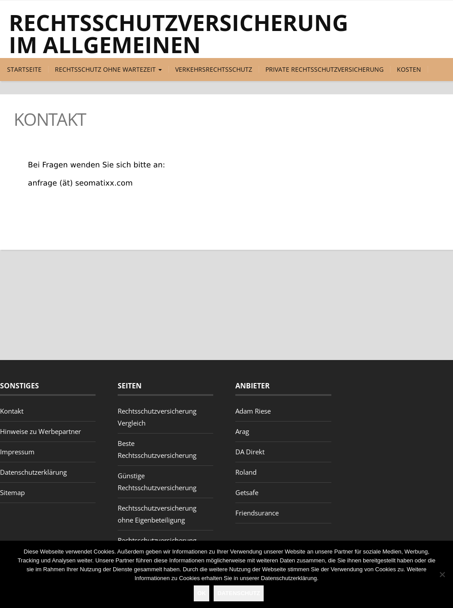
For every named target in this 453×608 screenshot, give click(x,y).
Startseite (24, 69)
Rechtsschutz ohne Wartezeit (108, 69)
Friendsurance (257, 512)
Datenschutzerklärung (33, 472)
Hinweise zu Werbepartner (40, 431)
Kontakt (11, 411)
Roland (246, 472)
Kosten (409, 69)
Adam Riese (253, 411)
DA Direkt (250, 451)
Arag (242, 431)
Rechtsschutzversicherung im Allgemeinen (178, 34)
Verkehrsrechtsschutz (213, 69)
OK (201, 593)
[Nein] (442, 574)
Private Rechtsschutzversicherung (324, 69)
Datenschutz (238, 593)
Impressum (17, 451)
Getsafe (246, 492)
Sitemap (12, 492)
